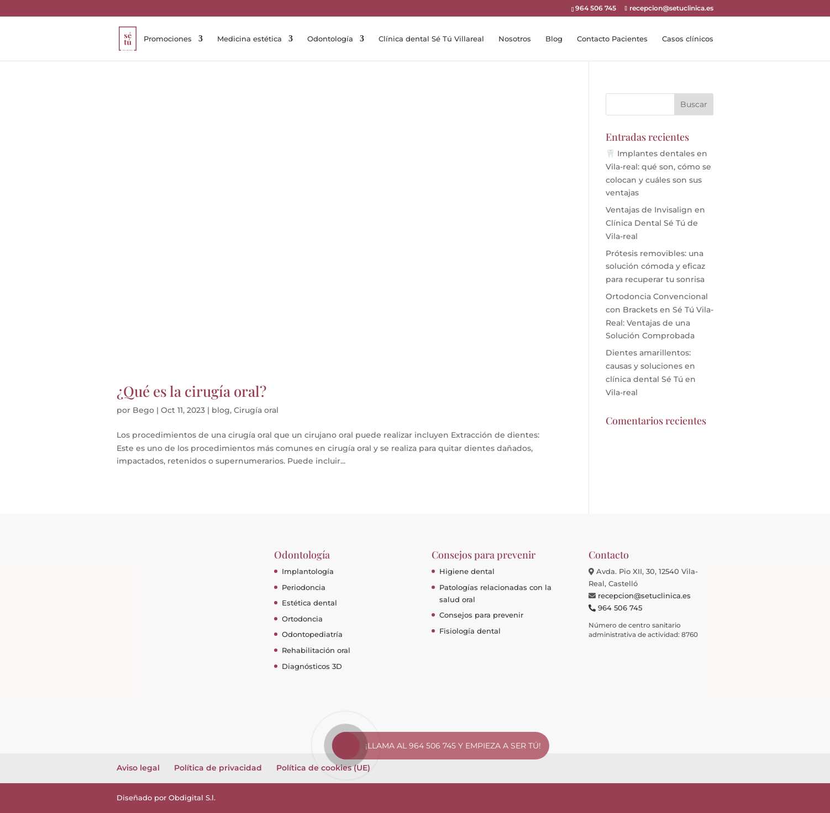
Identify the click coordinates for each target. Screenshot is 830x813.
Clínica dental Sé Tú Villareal (431, 39)
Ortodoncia (302, 618)
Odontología (330, 39)
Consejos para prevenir (481, 614)
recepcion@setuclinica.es (644, 595)
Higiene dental (467, 571)
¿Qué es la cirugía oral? (191, 391)
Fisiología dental (470, 630)
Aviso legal (138, 768)
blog (221, 410)
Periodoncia (303, 587)
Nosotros (514, 39)
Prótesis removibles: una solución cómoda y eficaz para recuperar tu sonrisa (655, 266)
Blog (554, 39)
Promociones (168, 39)
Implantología (308, 571)
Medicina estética (249, 39)
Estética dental (309, 602)
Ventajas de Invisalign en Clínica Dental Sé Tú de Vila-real (655, 223)
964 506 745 (615, 607)
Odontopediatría (312, 634)
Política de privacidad (218, 768)
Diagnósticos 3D (312, 666)
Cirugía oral (256, 410)
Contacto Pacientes (612, 39)
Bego (143, 410)
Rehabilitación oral (316, 650)
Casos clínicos (687, 39)
